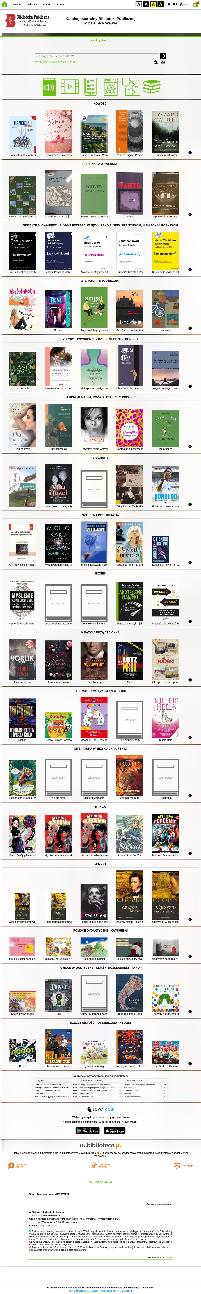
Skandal (127, 1094)
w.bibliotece (90, 1153)
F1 (175, 4)
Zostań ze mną (130, 1088)
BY (161, 4)
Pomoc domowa (85, 1094)
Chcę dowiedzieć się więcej (84, 1291)
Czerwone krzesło (86, 1097)
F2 (183, 4)
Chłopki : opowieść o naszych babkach (95, 1085)
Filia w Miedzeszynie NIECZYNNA (49, 1194)
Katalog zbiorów (100, 40)
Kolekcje (72, 61)
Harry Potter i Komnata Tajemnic (48, 1091)
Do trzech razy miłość (132, 1097)
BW (146, 4)
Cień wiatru (39, 1094)
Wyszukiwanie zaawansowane (50, 61)
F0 (169, 4)
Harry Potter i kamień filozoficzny (48, 1085)
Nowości (17, 4)
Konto (60, 4)
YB (153, 4)
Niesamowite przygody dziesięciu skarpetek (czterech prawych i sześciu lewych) (67, 1097)
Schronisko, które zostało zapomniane (94, 1091)
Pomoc (47, 4)
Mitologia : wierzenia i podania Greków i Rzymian (54, 1088)
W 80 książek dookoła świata (46, 1212)
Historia (32, 4)
